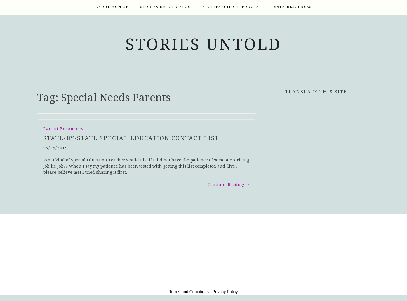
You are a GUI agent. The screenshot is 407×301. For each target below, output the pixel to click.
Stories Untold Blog (165, 7)
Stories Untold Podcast (232, 7)
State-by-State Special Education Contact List (131, 138)
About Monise (111, 7)
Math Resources (292, 7)
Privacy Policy (225, 291)
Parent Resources (63, 128)
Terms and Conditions (189, 291)
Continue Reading (229, 184)
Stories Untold (203, 44)
